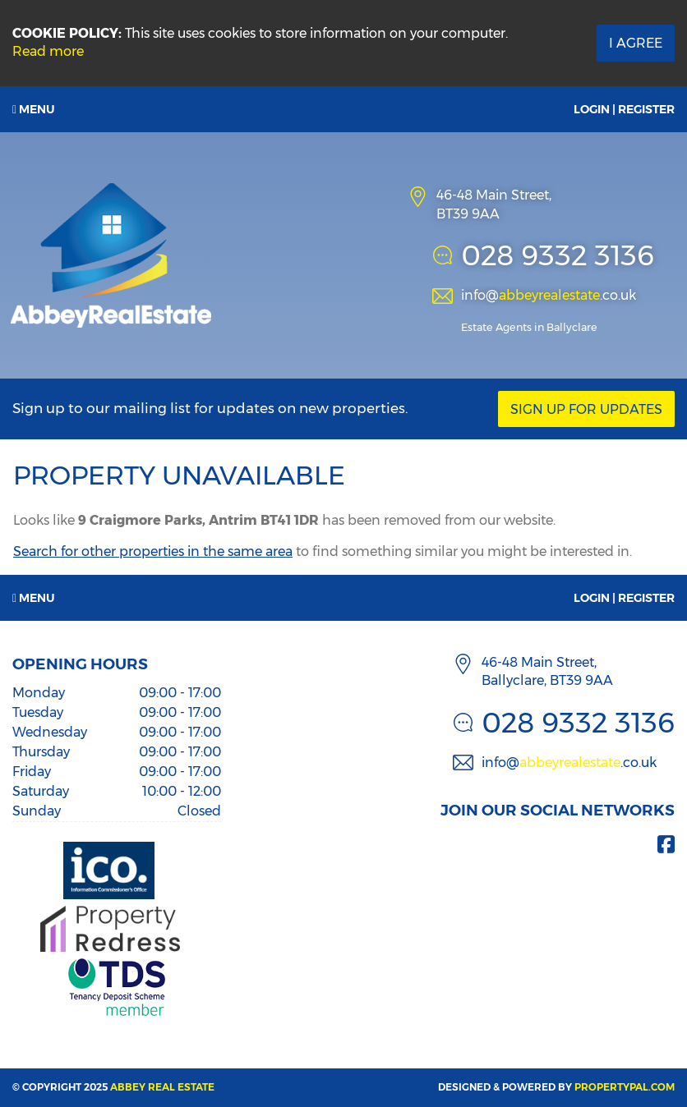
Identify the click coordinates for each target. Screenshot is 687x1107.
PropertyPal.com (624, 1087)
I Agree (635, 43)
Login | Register (624, 109)
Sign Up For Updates (586, 409)
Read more (48, 51)
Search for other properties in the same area (153, 551)
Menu (33, 109)
